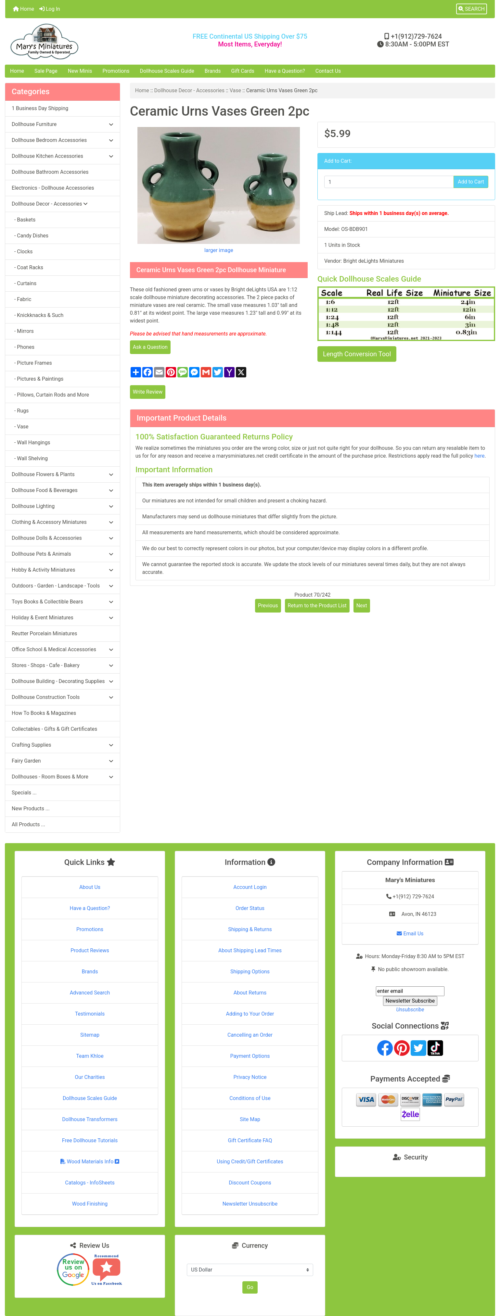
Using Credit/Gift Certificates (250, 1161)
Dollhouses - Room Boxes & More (62, 777)
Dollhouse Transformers (90, 1119)
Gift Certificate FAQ (250, 1140)
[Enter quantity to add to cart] (389, 182)
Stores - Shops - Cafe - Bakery (62, 665)
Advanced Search (90, 993)
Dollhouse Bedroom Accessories (62, 140)
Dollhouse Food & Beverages (62, 490)
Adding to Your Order (250, 1014)
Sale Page (46, 71)
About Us (89, 887)
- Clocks (22, 251)
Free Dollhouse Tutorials (90, 1140)
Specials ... (24, 793)
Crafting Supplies (62, 745)
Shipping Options (250, 971)
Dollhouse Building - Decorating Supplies (62, 681)
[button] (472, 9)
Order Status (250, 908)
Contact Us (328, 71)
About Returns (250, 993)
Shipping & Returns (250, 929)
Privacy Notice (249, 1077)
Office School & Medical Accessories (62, 649)
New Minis (80, 71)
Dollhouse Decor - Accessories (189, 90)
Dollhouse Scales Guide (167, 71)
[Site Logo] (86, 41)
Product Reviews (90, 950)
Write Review (147, 392)
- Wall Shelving (30, 458)
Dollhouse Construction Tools (62, 697)
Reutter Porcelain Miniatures (44, 633)
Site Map (250, 1119)
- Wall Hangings (31, 442)
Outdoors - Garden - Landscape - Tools (62, 586)
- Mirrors (23, 331)
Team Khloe (89, 1056)
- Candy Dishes (30, 236)
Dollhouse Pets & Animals (62, 554)
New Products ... (31, 808)
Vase (235, 90)
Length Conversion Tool (357, 354)
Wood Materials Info (90, 1161)
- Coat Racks (27, 267)
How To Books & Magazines (44, 713)
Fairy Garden (62, 761)
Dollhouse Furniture (62, 124)
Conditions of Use (249, 1098)
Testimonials (90, 1014)
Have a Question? (285, 71)
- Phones (23, 347)
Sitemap (89, 1035)
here (479, 456)
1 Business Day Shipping (40, 108)
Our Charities (90, 1077)
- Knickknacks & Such (37, 315)
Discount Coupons (250, 1183)
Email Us (410, 933)
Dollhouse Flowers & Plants (62, 474)
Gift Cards (242, 71)
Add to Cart (471, 182)
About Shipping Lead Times (250, 950)
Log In (49, 9)
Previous (268, 605)
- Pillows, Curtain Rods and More (50, 395)
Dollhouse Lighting (62, 506)
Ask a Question (150, 347)
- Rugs (20, 411)
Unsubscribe (410, 1009)
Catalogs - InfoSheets (89, 1183)
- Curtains (24, 283)
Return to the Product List (317, 605)
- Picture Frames (32, 363)
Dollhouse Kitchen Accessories (62, 156)
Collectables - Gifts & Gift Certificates (54, 729)
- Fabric (21, 299)
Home (23, 9)
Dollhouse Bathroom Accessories (50, 172)
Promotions (116, 71)
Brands (213, 71)
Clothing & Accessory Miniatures (62, 522)
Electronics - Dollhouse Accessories (53, 188)
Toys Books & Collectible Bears (62, 602)
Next (361, 605)
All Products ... (28, 824)
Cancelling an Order (250, 1035)
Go (250, 1287)
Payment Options (250, 1056)
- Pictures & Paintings (37, 379)
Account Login (250, 887)
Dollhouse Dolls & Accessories (62, 538)
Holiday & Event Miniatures (62, 617)
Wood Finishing (90, 1204)
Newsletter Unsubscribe (250, 1204)
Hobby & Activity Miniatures (62, 570)
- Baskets (23, 220)
